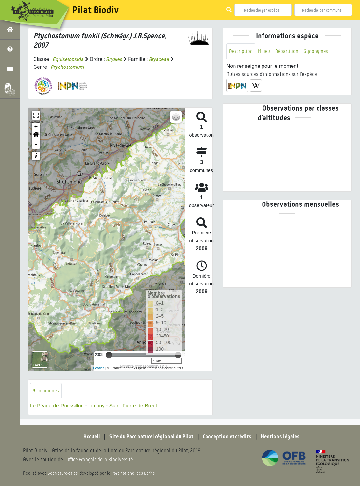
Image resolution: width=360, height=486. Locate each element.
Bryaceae (161, 59)
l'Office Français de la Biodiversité (100, 460)
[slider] (109, 355)
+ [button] (36, 127)
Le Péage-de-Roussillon (58, 406)
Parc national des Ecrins (134, 473)
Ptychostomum (68, 67)
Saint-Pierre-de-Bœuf (138, 406)
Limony (99, 406)
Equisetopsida (69, 59)
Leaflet (98, 368)
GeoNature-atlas (63, 473)
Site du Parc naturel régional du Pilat (149, 436)
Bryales (116, 59)
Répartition (288, 51)
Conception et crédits (229, 436)
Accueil (86, 436)
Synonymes (318, 51)
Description (241, 51)
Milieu (265, 51)
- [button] (36, 144)
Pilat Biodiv (95, 10)
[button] (36, 135)
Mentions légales (285, 436)
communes (46, 391)
